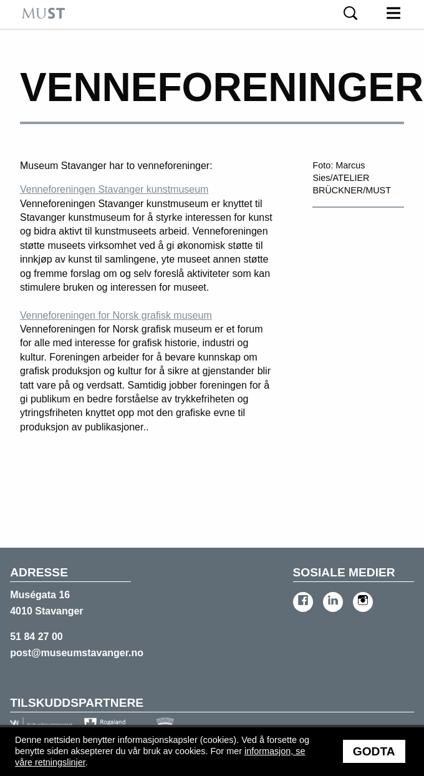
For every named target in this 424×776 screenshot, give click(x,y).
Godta (374, 751)
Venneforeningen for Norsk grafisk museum (116, 315)
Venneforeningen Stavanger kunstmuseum (114, 189)
